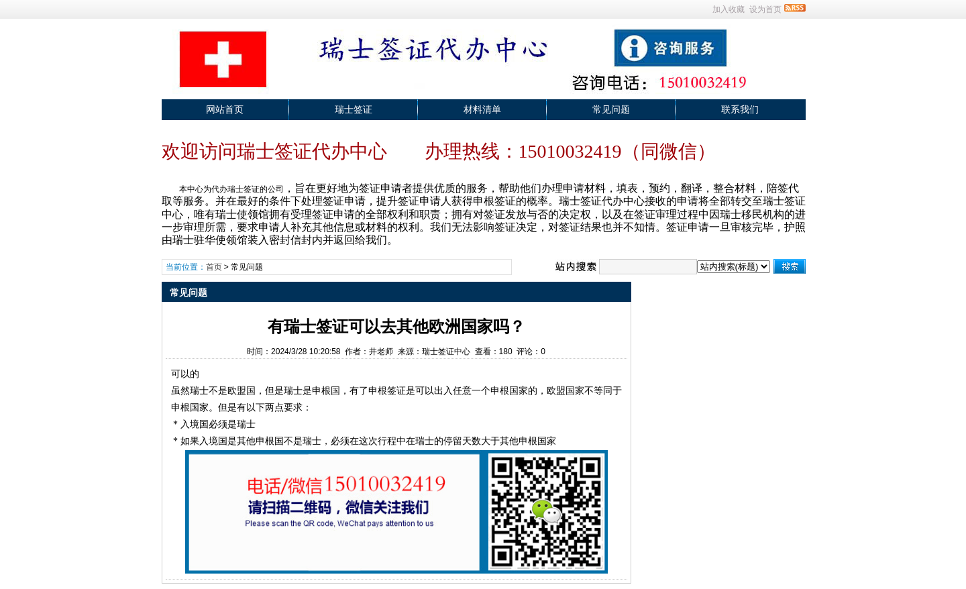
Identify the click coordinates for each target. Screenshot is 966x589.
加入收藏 (728, 9)
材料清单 (482, 109)
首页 (214, 267)
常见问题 (611, 109)
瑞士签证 (353, 109)
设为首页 (765, 9)
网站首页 (225, 109)
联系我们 (740, 109)
